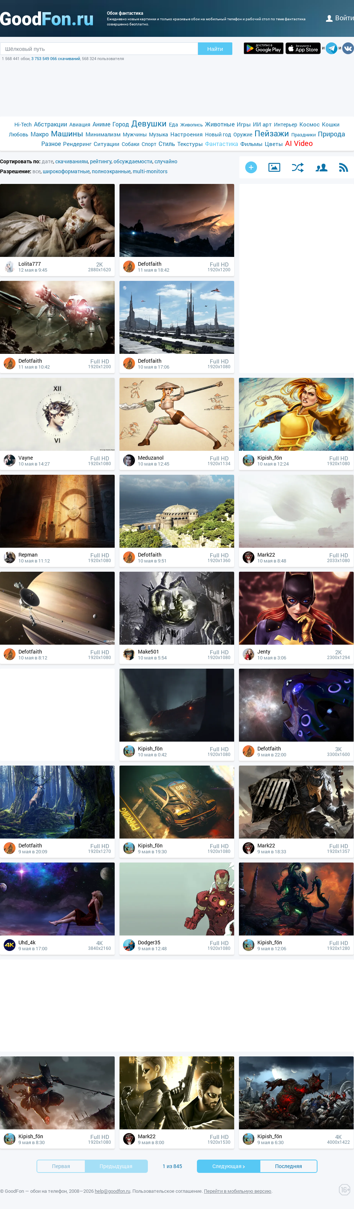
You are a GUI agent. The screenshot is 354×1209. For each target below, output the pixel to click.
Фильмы (251, 143)
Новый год (218, 134)
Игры (244, 124)
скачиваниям (71, 161)
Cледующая (229, 1166)
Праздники (303, 134)
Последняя (288, 1166)
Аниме (101, 124)
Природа (331, 134)
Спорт (149, 143)
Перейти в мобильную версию (237, 1191)
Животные (220, 124)
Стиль (167, 143)
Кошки (331, 124)
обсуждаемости (133, 161)
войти (340, 17)
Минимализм (103, 134)
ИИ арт (262, 124)
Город (120, 124)
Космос (309, 124)
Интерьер (285, 124)
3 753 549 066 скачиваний (55, 58)
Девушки (149, 123)
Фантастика (221, 143)
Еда (173, 124)
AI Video (299, 143)
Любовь (18, 134)
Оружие (242, 134)
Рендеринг (77, 143)
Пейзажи (271, 133)
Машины (67, 133)
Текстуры (190, 143)
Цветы (274, 143)
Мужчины (135, 134)
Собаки (130, 143)
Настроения (186, 134)
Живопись (191, 124)
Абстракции (50, 124)
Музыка (158, 134)
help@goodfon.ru (112, 1191)
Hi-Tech (23, 124)
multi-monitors (150, 171)
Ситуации (106, 143)
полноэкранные (111, 171)
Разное (51, 143)
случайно (166, 161)
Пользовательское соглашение (167, 1191)
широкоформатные (66, 171)
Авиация (79, 124)
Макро (40, 134)
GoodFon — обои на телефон (36, 1191)
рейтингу (100, 161)
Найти (215, 49)
